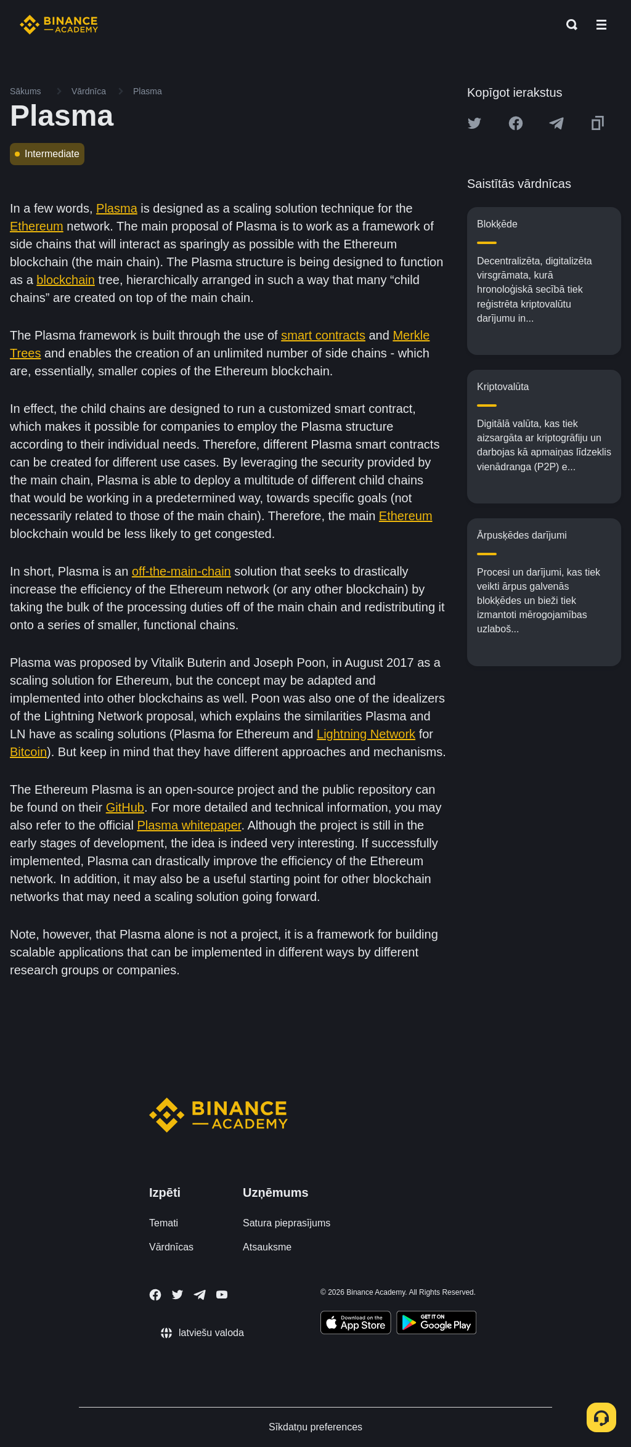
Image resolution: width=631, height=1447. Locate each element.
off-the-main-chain (181, 571)
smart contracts (323, 335)
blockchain (65, 280)
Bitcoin (28, 752)
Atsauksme (267, 1247)
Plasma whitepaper (189, 825)
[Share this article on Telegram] (556, 123)
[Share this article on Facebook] (515, 123)
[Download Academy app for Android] (436, 1324)
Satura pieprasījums (286, 1223)
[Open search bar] (568, 25)
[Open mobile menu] (601, 25)
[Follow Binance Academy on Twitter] (177, 1295)
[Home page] (59, 25)
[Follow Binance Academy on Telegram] (199, 1294)
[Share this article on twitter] (474, 123)
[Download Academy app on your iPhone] (355, 1324)
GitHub (125, 807)
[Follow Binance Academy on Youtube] (222, 1294)
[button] (601, 24)
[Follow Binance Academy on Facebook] (155, 1295)
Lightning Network (366, 734)
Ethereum (36, 226)
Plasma (116, 208)
